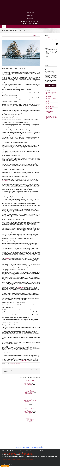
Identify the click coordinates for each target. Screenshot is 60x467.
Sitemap (21, 453)
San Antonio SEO (12, 454)
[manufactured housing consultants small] (15, 1)
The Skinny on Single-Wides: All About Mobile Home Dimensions (51, 105)
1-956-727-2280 (28, 393)
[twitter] (4, 464)
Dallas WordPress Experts (28, 454)
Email (47, 65)
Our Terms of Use (6, 453)
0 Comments (18, 363)
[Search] (57, 44)
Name (47, 56)
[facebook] (2, 464)
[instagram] (11, 464)
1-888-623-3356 (27, 383)
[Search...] (50, 44)
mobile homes (11, 71)
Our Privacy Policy (14, 453)
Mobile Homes (12, 363)
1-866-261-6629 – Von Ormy (30, 23)
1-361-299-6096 (28, 412)
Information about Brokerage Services (11, 459)
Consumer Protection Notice (27, 459)
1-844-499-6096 (27, 411)
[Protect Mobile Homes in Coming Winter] (21, 53)
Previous (34, 35)
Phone (47, 60)
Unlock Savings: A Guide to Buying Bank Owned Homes (51, 100)
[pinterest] (6, 464)
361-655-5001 (30, 421)
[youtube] (9, 464)
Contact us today (23, 360)
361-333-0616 (30, 420)
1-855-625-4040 (27, 401)
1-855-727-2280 (27, 392)
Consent (47, 69)
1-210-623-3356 (28, 384)
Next (38, 35)
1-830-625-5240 (28, 403)
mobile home (20, 287)
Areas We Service (28, 453)
